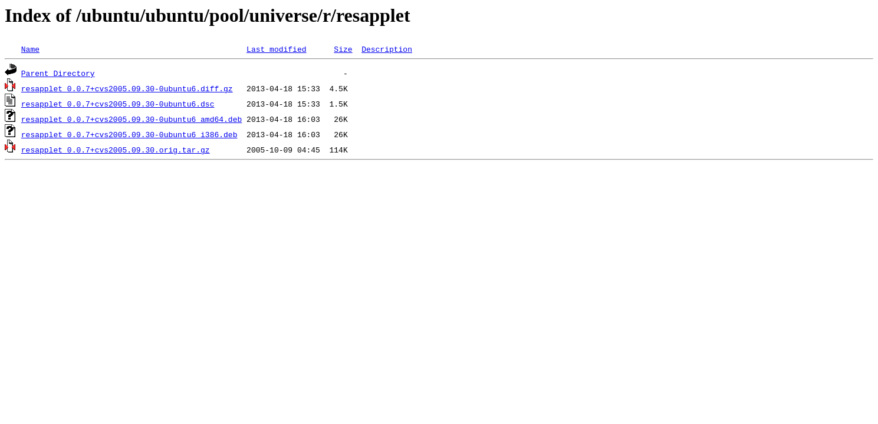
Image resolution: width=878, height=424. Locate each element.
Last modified (276, 49)
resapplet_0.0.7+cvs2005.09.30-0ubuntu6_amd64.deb (131, 119)
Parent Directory (58, 73)
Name (30, 49)
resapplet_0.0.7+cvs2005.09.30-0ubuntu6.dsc (118, 103)
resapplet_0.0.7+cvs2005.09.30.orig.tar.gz (115, 149)
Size (343, 49)
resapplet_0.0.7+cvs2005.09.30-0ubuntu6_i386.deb (129, 134)
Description (386, 49)
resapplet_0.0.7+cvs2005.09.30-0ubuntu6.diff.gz (127, 88)
